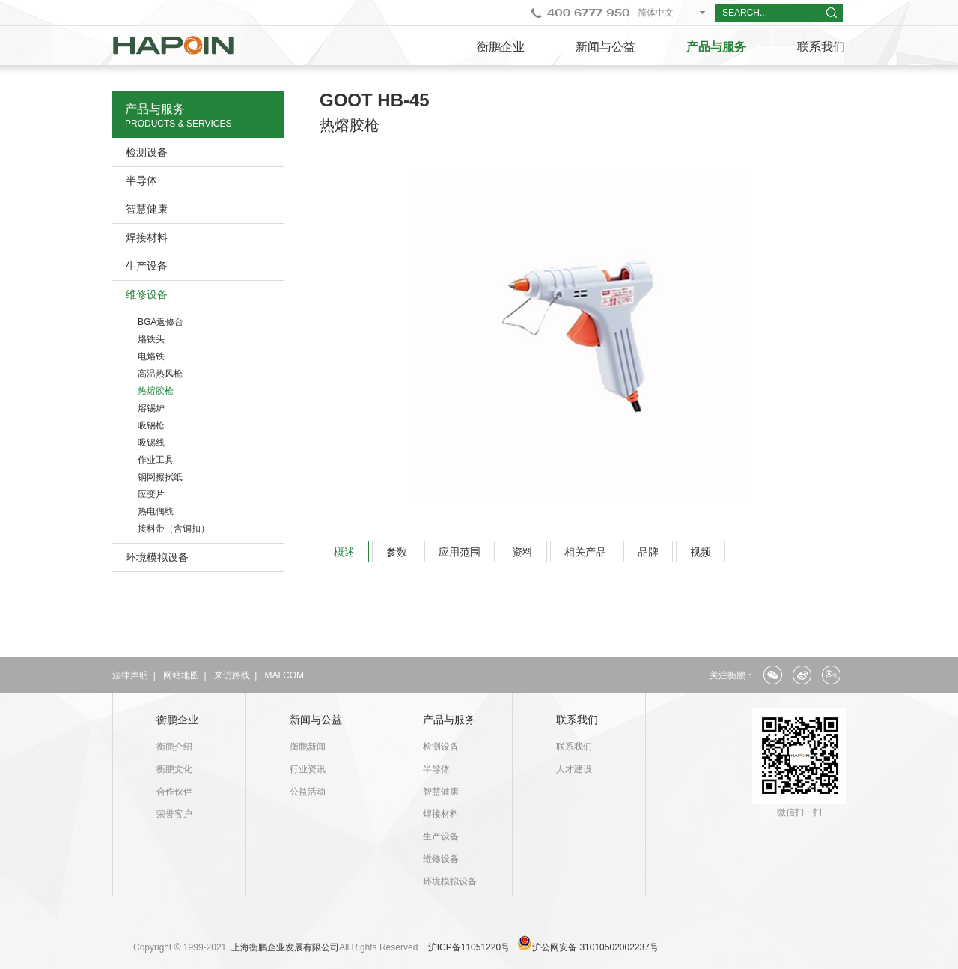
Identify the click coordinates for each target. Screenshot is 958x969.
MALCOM (284, 675)
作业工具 (156, 460)
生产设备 (147, 266)
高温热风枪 (160, 373)
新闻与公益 (605, 46)
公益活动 (308, 791)
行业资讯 (308, 769)
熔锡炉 (151, 408)
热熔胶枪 (156, 391)
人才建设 (574, 769)
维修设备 (147, 294)
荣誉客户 (174, 814)
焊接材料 (147, 237)
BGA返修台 (160, 322)
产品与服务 (716, 46)
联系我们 (821, 46)
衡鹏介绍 (174, 746)
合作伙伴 (174, 791)
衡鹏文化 (174, 769)
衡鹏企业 (501, 46)
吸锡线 (151, 442)
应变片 (151, 494)
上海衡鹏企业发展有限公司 (285, 947)
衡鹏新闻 (308, 746)
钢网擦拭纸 (160, 477)
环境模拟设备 (157, 557)
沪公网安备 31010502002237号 (595, 947)
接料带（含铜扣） (174, 528)
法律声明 (130, 675)
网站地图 (181, 675)
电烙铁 (151, 356)
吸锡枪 (151, 425)
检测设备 (147, 152)
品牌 (648, 552)
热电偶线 (156, 511)
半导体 (141, 180)
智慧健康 (147, 209)
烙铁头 (151, 339)
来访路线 (232, 675)
